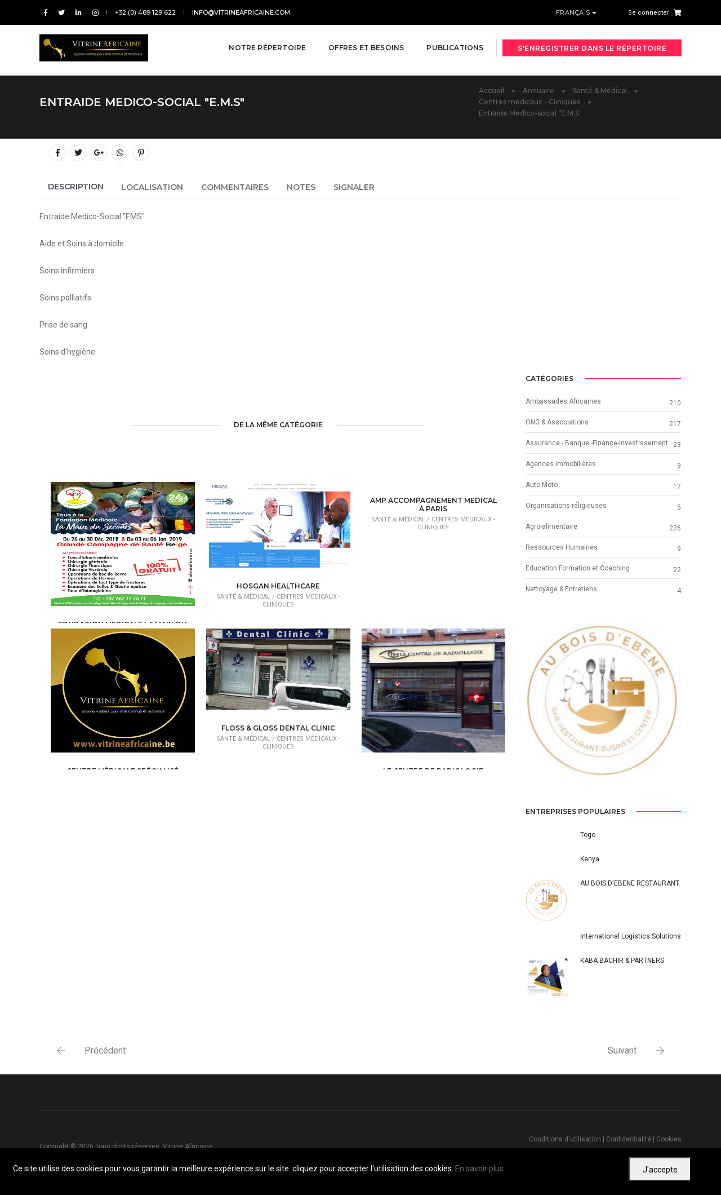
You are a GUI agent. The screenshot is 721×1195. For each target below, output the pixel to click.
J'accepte (660, 1169)
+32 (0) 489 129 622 (145, 12)
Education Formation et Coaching (578, 568)
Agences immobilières (561, 464)
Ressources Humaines (562, 547)
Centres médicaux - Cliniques (529, 102)
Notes (301, 187)
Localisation (152, 187)
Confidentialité (628, 1139)
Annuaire (538, 90)
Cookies (669, 1139)
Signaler (354, 187)
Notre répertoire (260, 40)
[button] (537, 702)
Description (76, 187)
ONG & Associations (557, 422)
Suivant (622, 1050)
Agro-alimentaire (551, 526)
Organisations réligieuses (566, 506)
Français (574, 12)
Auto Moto (542, 485)
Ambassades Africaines (563, 401)
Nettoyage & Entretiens (561, 589)
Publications (448, 40)
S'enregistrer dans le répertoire (592, 41)
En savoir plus (479, 1168)
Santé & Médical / (246, 596)
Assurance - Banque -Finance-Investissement (597, 443)
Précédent (105, 1050)
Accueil (491, 90)
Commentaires (235, 187)
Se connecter (648, 12)
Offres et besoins (359, 40)
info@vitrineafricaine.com (241, 12)
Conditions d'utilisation (565, 1139)
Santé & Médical (600, 90)
